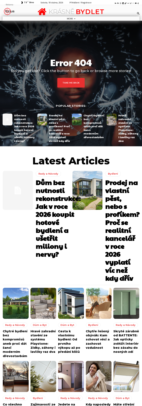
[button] (138, 13)
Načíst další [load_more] (71, 338)
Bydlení (112, 156)
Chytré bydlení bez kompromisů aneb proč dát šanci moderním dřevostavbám (93, 119)
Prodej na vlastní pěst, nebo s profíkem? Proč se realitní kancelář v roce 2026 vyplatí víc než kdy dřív (59, 120)
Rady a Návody (47, 159)
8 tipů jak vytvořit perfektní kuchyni (86, 383)
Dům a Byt (38, 235)
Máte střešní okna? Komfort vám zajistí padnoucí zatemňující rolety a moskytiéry (126, 310)
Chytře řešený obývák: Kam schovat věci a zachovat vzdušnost (96, 247)
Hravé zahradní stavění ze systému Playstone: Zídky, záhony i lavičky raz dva (128, 119)
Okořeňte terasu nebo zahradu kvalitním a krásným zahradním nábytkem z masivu (87, 371)
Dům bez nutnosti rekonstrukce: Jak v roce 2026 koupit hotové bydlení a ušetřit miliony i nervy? (24, 120)
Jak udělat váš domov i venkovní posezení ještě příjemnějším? (89, 394)
